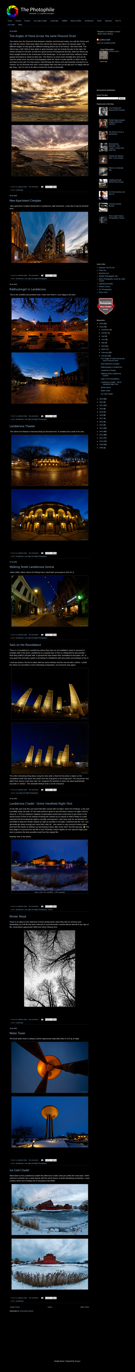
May (103, 343)
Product (27, 21)
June (103, 339)
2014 (101, 428)
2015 (101, 425)
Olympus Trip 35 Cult (107, 268)
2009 (101, 444)
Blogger (77, 1361)
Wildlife (64, 21)
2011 (101, 438)
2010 (101, 441)
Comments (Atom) (26, 1311)
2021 (101, 405)
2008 (101, 448)
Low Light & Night (40, 21)
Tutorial (49, 909)
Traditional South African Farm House (116, 181)
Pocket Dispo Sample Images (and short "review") (117, 122)
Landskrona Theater (22, 426)
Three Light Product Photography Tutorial (116, 217)
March (103, 349)
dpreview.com (104, 273)
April (103, 346)
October (104, 333)
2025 (101, 324)
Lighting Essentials (106, 284)
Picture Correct (104, 287)
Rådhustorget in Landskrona (28, 289)
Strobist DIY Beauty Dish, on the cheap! (116, 157)
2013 (101, 431)
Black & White (76, 21)
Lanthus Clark (104, 40)
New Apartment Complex (25, 200)
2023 (101, 399)
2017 (101, 418)
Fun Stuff (11, 25)
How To (118, 21)
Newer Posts (15, 1307)
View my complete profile (106, 43)
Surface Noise (114, 51)
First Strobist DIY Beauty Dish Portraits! (117, 109)
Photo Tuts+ (103, 292)
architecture (20, 279)
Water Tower (17, 1033)
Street (99, 21)
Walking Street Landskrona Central (32, 567)
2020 (101, 409)
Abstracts (108, 21)
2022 (101, 402)
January (104, 356)
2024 (101, 327)
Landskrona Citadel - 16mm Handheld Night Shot (41, 803)
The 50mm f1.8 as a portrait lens (116, 133)
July (103, 336)
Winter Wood (18, 916)
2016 (101, 422)
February (104, 352)
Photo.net (102, 270)
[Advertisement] (67, 1336)
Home (10, 21)
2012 (101, 435)
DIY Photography (105, 289)
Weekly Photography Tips (108, 276)
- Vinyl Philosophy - (107, 49)
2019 (101, 412)
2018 (101, 415)
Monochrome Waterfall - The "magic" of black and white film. (116, 147)
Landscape (54, 21)
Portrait (18, 21)
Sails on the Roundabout (25, 645)
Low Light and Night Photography (35, 279)
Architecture (89, 21)
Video (20, 25)
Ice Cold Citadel (19, 1170)
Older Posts (84, 1307)
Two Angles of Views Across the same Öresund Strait (43, 36)
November (105, 330)
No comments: (34, 187)
